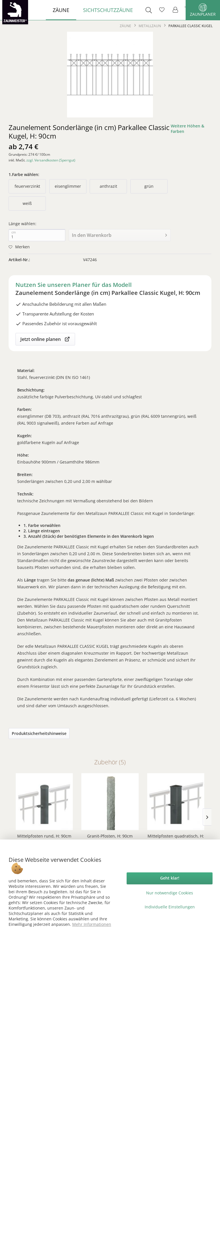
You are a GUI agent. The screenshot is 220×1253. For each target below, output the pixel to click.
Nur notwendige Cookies (169, 893)
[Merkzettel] (162, 10)
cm (13, 232)
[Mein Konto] (175, 10)
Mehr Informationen (91, 924)
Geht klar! (169, 878)
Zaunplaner (203, 10)
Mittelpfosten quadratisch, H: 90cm (176, 838)
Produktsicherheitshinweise (39, 733)
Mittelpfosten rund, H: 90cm (44, 836)
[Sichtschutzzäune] (108, 10)
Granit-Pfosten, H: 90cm (110, 836)
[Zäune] (61, 10)
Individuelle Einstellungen (170, 907)
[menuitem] (61, 10)
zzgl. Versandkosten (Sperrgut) (50, 160)
